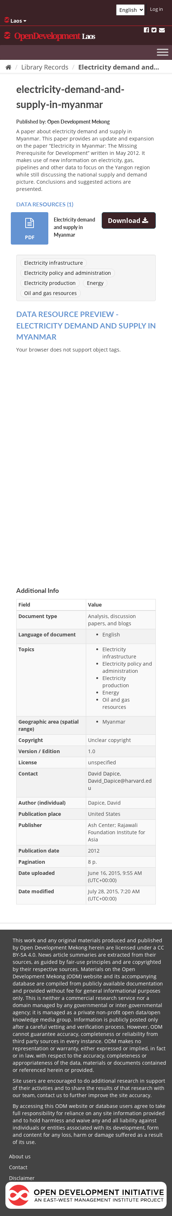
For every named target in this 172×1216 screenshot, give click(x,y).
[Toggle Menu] (162, 52)
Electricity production (50, 283)
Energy (95, 283)
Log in (156, 9)
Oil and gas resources (50, 293)
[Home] (8, 67)
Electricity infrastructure (53, 262)
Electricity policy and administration (67, 272)
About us (20, 1156)
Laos (15, 20)
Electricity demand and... (118, 67)
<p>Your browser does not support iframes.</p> (86, 461)
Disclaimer (22, 1178)
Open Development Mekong (78, 122)
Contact (18, 1167)
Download (129, 220)
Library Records (45, 67)
